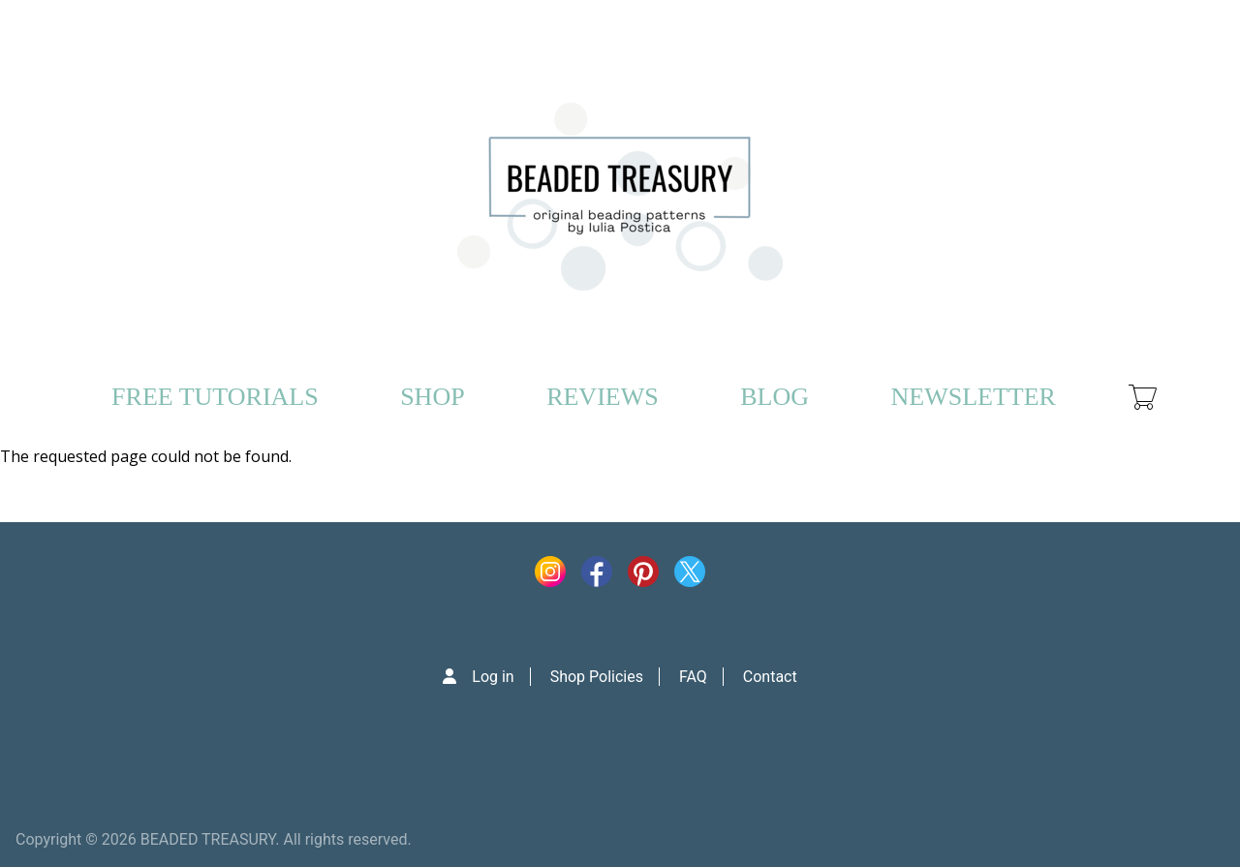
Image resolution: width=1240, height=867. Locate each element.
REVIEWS (602, 397)
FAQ (693, 676)
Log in (492, 676)
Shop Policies (596, 676)
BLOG (774, 397)
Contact (770, 676)
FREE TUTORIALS (215, 397)
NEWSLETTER (972, 397)
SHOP (432, 397)
